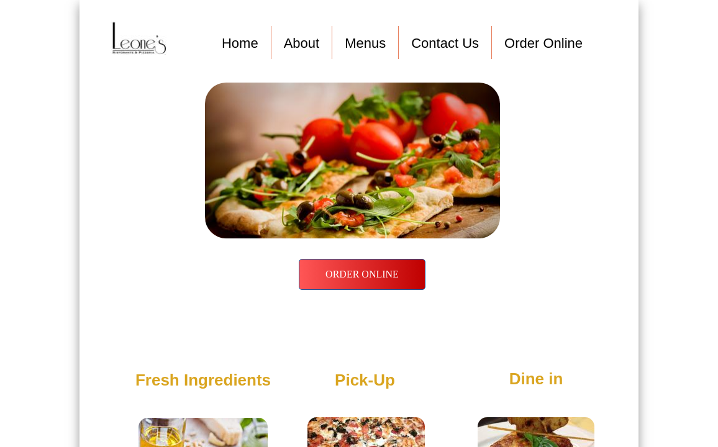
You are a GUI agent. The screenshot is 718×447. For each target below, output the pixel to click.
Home (240, 43)
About (302, 43)
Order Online (543, 43)
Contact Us (445, 43)
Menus (365, 43)
